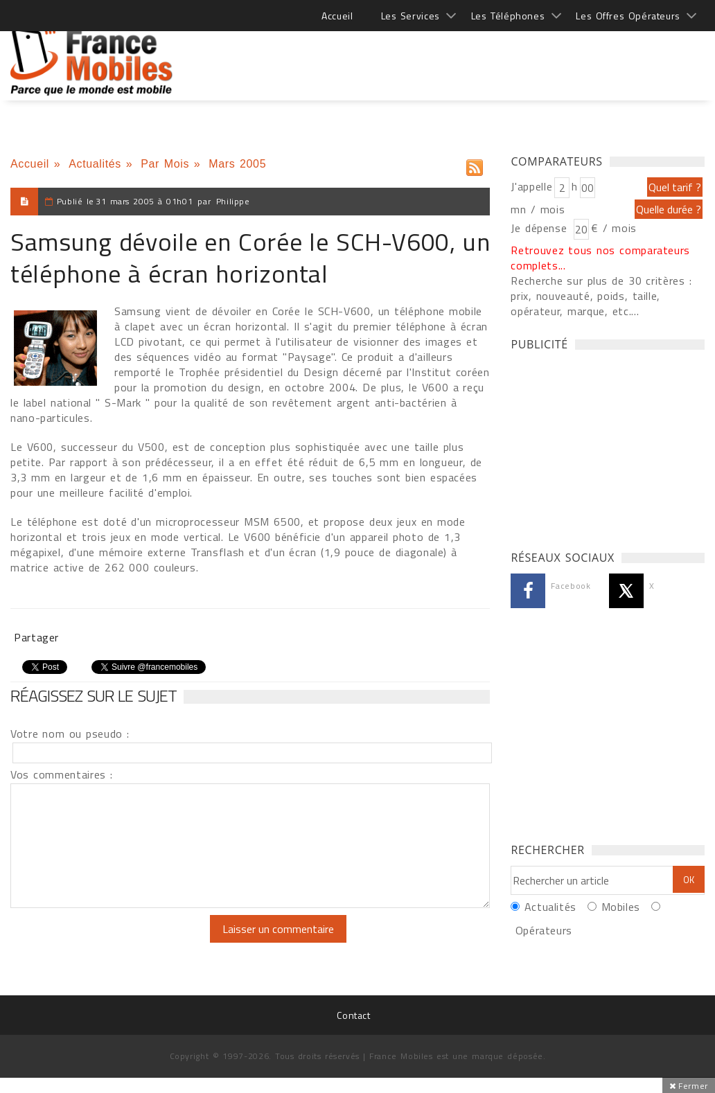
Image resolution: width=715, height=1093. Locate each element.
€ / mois (614, 228)
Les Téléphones (508, 15)
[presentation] (126, 942)
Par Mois (165, 164)
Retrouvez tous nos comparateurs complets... (600, 258)
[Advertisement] (452, 55)
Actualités (95, 164)
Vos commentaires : (61, 774)
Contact (353, 1015)
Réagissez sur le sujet (93, 695)
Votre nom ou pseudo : (70, 733)
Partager (36, 637)
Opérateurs (543, 930)
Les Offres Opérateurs (628, 15)
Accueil (337, 15)
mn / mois (538, 209)
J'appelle (531, 186)
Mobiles (620, 906)
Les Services (410, 15)
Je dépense (541, 228)
